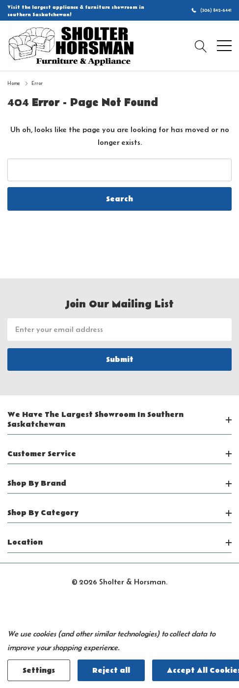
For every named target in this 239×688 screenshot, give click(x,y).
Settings (39, 670)
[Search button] (201, 46)
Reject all (111, 670)
